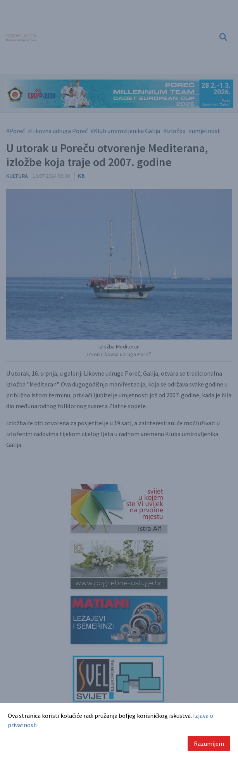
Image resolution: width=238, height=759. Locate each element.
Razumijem (209, 743)
